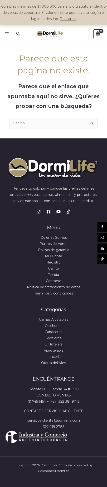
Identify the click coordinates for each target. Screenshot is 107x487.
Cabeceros (53, 332)
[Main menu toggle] (6, 34)
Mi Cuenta (53, 256)
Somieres (53, 338)
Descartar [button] (68, 19)
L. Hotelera (53, 344)
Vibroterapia (53, 350)
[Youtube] (58, 211)
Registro (53, 262)
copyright (23, 465)
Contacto (53, 281)
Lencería (53, 357)
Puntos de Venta (53, 244)
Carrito (53, 268)
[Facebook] (48, 211)
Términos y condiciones (53, 293)
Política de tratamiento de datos (53, 287)
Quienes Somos (53, 237)
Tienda (53, 275)
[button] (18, 34)
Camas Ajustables (53, 319)
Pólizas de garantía (53, 250)
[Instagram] (38, 211)
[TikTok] (68, 211)
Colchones (53, 326)
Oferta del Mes (53, 363)
